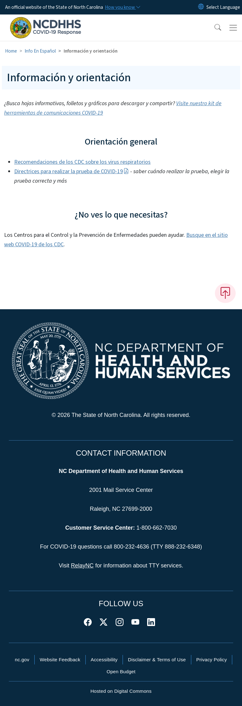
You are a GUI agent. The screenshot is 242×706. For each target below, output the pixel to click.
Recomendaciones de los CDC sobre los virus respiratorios (82, 162)
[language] (223, 7)
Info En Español (40, 51)
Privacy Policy (211, 659)
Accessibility (104, 659)
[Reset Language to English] (201, 7)
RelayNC (82, 565)
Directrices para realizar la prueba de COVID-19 (71, 171)
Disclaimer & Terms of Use (157, 659)
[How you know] (122, 7)
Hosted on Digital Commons (121, 691)
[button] (213, 27)
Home (11, 51)
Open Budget (121, 671)
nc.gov (22, 659)
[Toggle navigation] (233, 27)
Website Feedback (60, 659)
